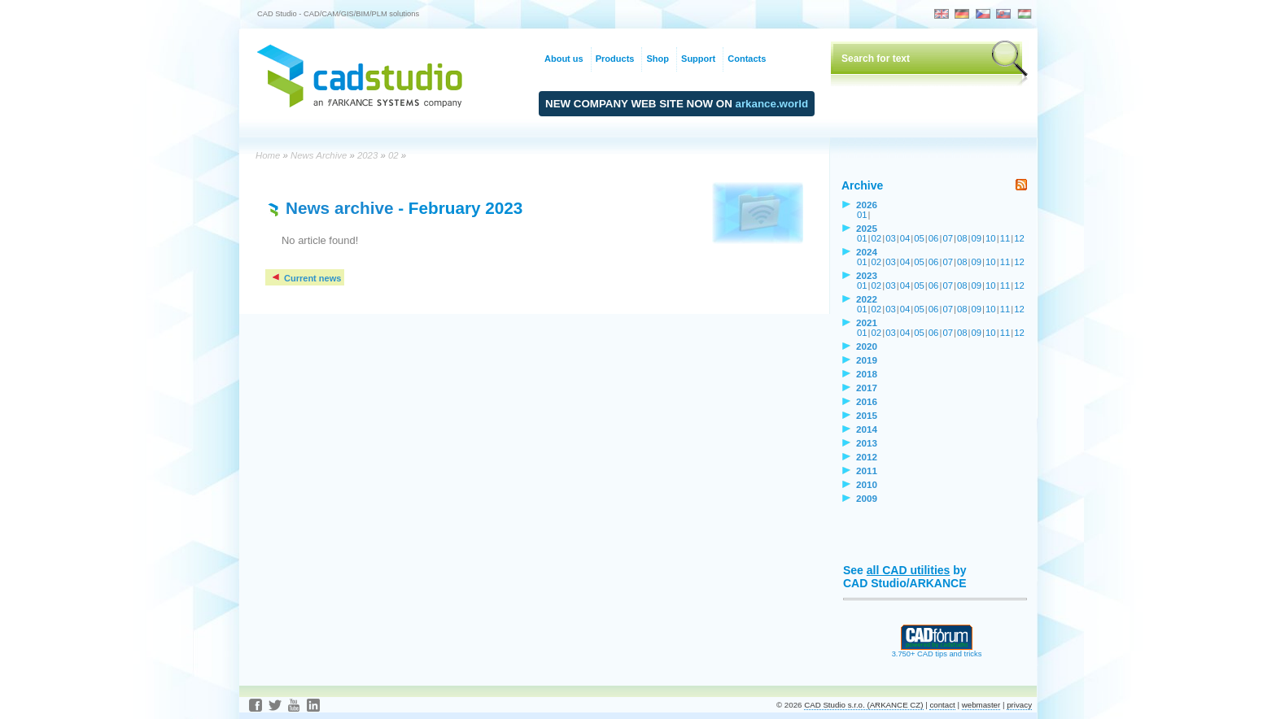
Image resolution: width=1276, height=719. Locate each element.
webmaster (981, 704)
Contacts (747, 58)
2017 (866, 387)
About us (563, 58)
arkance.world (772, 104)
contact (942, 704)
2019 (866, 360)
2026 (866, 204)
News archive (339, 207)
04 (905, 238)
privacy (1019, 704)
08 (962, 238)
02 (393, 155)
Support (698, 58)
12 (1019, 238)
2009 (866, 498)
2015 (866, 415)
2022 (866, 299)
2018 (866, 373)
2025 (866, 228)
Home (268, 155)
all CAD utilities (908, 570)
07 (947, 238)
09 (977, 238)
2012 (866, 456)
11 (1005, 238)
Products (615, 58)
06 (934, 238)
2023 (367, 155)
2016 (866, 401)
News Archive (319, 155)
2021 (866, 322)
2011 (866, 470)
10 (990, 238)
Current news (305, 278)
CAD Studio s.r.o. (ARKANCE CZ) (863, 704)
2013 (866, 443)
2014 (866, 429)
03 (890, 238)
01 (862, 215)
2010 (866, 484)
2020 (866, 346)
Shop (657, 58)
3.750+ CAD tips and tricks (937, 650)
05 (919, 238)
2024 (866, 251)
